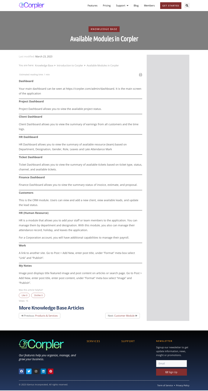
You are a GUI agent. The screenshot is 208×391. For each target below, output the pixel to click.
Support (122, 5)
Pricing (107, 5)
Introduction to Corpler (70, 65)
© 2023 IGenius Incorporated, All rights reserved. (43, 384)
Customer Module (124, 315)
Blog (136, 5)
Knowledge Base (44, 65)
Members (149, 5)
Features (92, 5)
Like (24, 295)
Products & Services (46, 315)
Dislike (38, 295)
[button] (187, 5)
